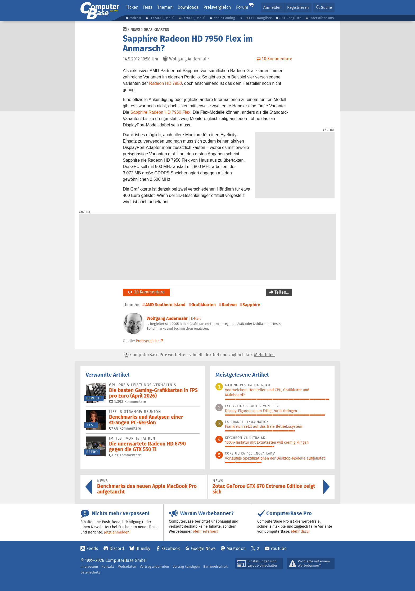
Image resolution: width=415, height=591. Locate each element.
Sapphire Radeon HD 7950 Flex (160, 112)
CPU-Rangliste (290, 17)
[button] (324, 7)
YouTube (278, 548)
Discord (117, 548)
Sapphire (251, 305)
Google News (203, 548)
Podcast (135, 17)
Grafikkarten (156, 29)
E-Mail (196, 318)
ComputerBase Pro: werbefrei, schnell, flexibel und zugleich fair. (199, 355)
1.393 (127, 401)
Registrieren (298, 7)
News (135, 29)
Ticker (132, 7)
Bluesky (143, 548)
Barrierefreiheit (215, 566)
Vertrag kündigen (186, 566)
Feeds (92, 548)
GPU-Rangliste (260, 17)
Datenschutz (90, 572)
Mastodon (236, 548)
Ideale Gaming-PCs (227, 17)
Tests (147, 7)
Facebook (170, 548)
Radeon (229, 305)
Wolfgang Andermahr (167, 318)
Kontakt (107, 566)
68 (125, 428)
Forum (242, 7)
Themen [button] (165, 7)
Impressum (89, 566)
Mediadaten (127, 566)
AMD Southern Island (165, 305)
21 (125, 455)
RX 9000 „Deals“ (193, 17)
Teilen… (281, 292)
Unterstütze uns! (321, 17)
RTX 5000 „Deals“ (161, 17)
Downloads (188, 7)
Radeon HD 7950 (165, 83)
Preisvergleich (217, 7)
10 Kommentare (146, 292)
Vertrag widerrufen (154, 566)
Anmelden (272, 7)
